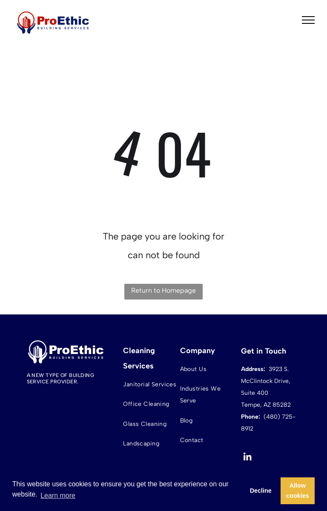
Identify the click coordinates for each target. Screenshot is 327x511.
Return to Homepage (163, 290)
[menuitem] (150, 384)
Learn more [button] (57, 495)
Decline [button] (261, 490)
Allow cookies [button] (297, 490)
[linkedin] (247, 458)
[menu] (308, 20)
